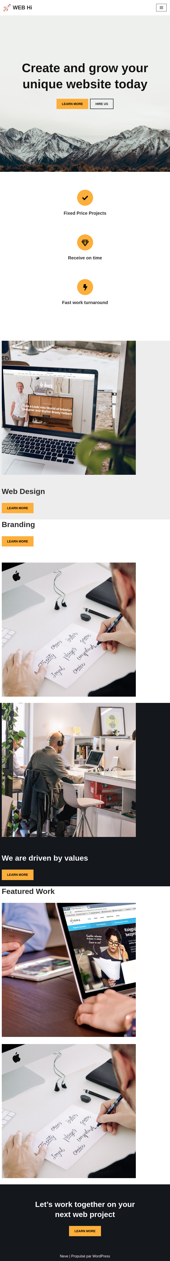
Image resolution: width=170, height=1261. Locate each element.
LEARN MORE (72, 104)
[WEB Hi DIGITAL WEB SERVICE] (17, 7)
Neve (64, 1256)
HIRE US (101, 104)
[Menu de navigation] (161, 7)
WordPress (101, 1256)
